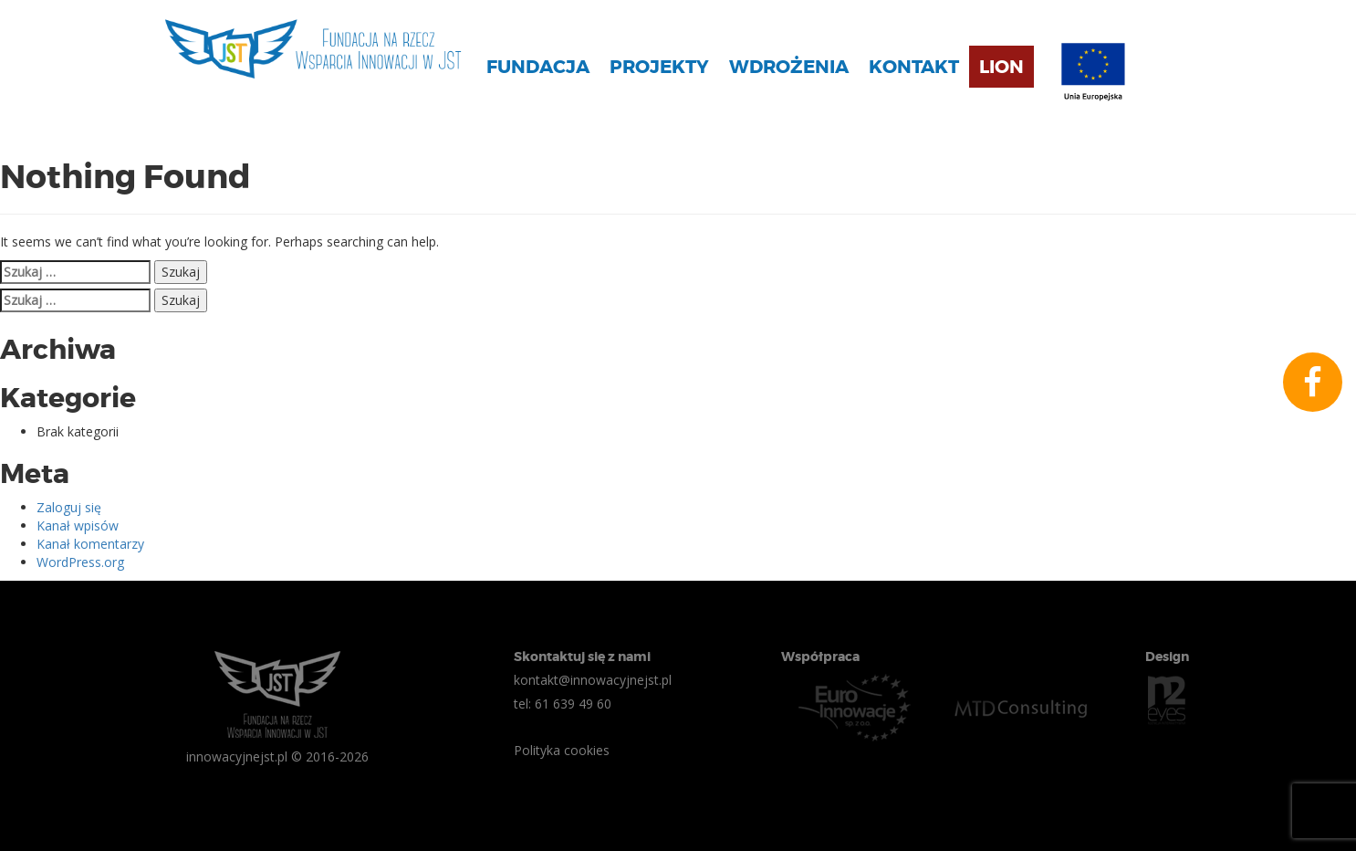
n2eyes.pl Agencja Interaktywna (1167, 700)
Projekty (659, 67)
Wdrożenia (789, 67)
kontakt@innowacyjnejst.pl (593, 679)
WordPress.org (80, 562)
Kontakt (914, 67)
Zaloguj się (69, 507)
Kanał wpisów (78, 525)
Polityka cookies (562, 750)
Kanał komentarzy (90, 543)
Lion (1001, 67)
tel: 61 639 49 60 (562, 703)
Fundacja (537, 67)
